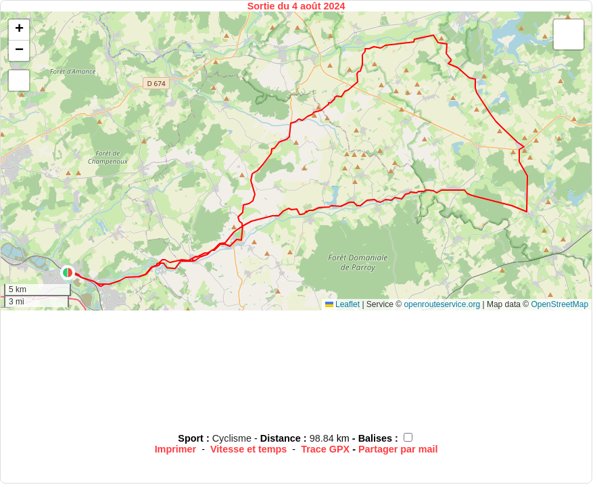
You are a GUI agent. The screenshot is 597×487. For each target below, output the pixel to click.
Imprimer (176, 449)
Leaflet (342, 304)
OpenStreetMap (559, 304)
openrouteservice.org (442, 304)
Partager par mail (398, 449)
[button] (67, 272)
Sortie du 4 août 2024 (296, 6)
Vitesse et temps (248, 449)
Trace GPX (325, 449)
